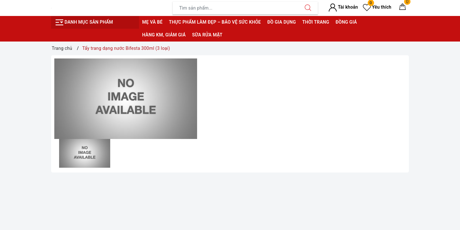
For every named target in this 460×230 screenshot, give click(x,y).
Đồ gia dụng (281, 22)
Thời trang (315, 22)
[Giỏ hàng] (402, 8)
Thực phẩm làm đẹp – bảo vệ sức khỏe (215, 22)
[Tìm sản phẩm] (235, 8)
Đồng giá (346, 22)
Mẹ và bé (152, 22)
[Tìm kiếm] (308, 8)
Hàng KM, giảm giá (164, 34)
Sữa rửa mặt (207, 34)
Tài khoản (343, 7)
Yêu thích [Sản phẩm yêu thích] (377, 7)
